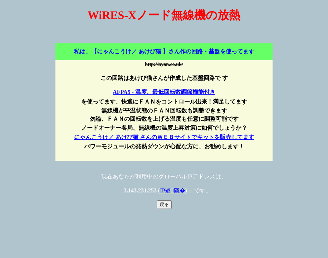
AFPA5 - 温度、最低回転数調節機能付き (164, 92)
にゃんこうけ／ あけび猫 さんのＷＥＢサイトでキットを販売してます (164, 137)
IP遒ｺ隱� (172, 190)
